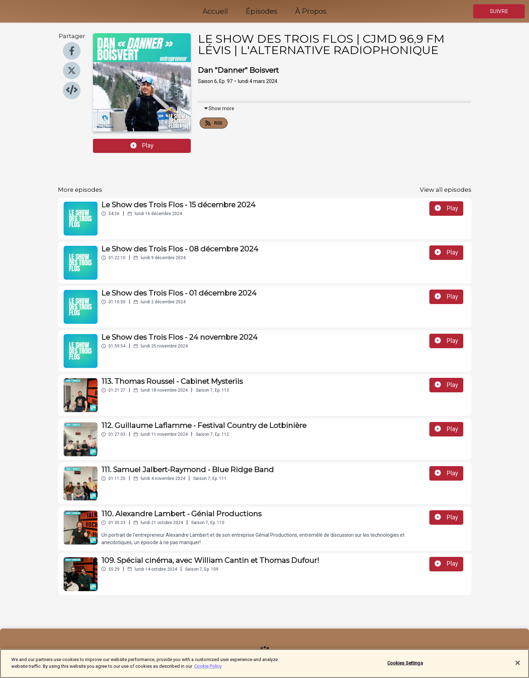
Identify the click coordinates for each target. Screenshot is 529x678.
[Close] (517, 665)
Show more (219, 108)
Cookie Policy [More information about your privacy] (208, 669)
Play (142, 145)
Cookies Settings (405, 665)
